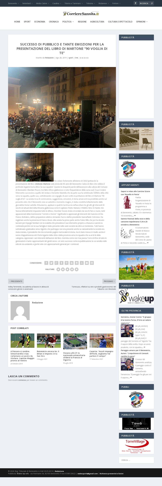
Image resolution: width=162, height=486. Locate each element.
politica (67, 30)
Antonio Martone (43, 192)
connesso (22, 389)
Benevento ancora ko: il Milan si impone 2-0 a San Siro (48, 362)
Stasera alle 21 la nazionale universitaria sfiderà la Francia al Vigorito (74, 365)
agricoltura (97, 30)
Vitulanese (102, 3)
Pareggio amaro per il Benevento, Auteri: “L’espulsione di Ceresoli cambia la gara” (135, 362)
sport (27, 30)
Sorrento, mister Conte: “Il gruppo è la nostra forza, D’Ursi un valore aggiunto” (136, 329)
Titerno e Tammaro (73, 3)
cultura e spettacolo (120, 30)
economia (39, 30)
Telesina (89, 3)
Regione (82, 30)
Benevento (12, 3)
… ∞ (134, 224)
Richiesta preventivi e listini (111, 482)
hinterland (27, 3)
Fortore (115, 3)
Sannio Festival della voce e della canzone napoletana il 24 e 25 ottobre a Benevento (135, 230)
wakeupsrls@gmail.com (88, 482)
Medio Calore (41, 3)
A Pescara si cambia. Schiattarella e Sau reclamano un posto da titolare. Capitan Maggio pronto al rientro (22, 364)
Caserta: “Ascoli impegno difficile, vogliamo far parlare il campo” (101, 362)
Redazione (49, 66)
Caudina (56, 3)
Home (17, 30)
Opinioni (140, 30)
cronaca (54, 30)
